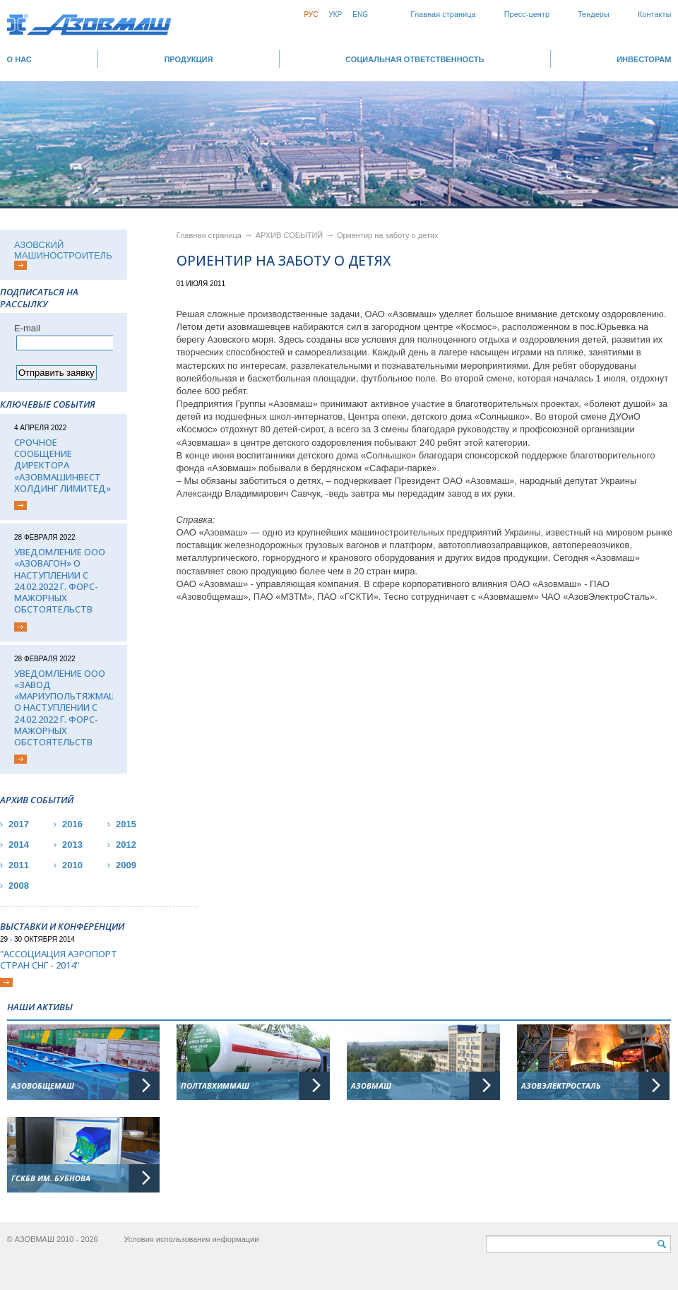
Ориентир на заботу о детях (388, 235)
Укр (335, 14)
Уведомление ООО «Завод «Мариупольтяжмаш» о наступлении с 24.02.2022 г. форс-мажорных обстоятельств (63, 708)
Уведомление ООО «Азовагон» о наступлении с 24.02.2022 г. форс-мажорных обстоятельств (59, 580)
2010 (72, 865)
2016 (72, 824)
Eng (360, 14)
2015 (126, 824)
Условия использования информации (191, 1239)
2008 (18, 885)
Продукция (188, 59)
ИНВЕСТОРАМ (644, 59)
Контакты (655, 14)
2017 (18, 824)
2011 (18, 865)
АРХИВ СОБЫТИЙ (291, 235)
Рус (311, 14)
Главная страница (442, 14)
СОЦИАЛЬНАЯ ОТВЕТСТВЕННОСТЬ (414, 59)
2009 (126, 865)
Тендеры (593, 14)
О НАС (19, 59)
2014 (18, 844)
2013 (72, 844)
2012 (126, 844)
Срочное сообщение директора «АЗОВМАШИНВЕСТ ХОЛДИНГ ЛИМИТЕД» (62, 465)
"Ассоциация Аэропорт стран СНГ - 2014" (58, 959)
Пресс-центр (526, 14)
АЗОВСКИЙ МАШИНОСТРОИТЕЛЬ (63, 250)
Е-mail (27, 328)
